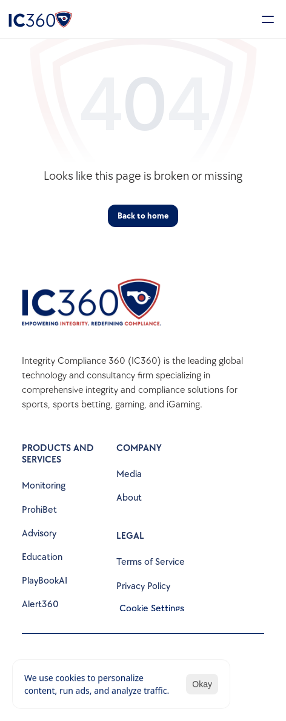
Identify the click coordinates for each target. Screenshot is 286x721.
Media (129, 474)
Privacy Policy (143, 586)
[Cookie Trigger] (151, 609)
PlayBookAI (44, 581)
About (129, 498)
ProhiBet (39, 510)
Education (42, 557)
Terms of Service (150, 562)
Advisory (39, 533)
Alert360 (40, 604)
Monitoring (43, 486)
